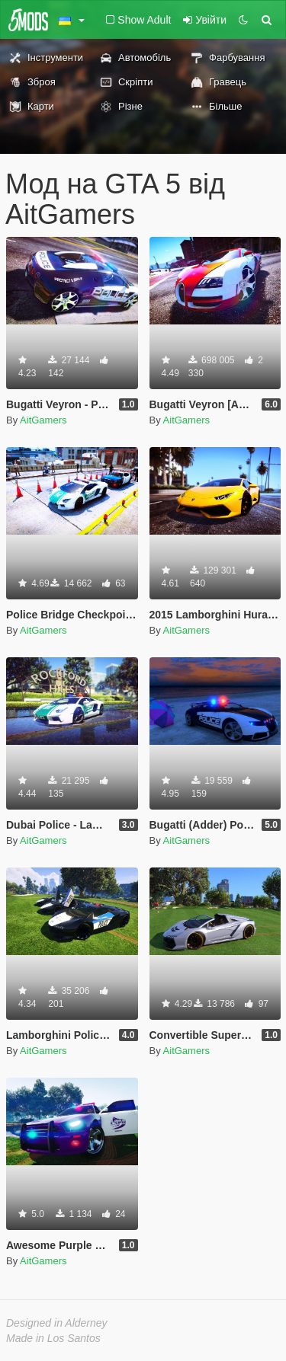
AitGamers (43, 420)
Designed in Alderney (57, 1323)
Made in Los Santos (53, 1338)
